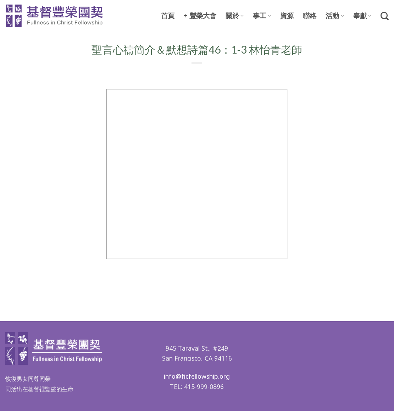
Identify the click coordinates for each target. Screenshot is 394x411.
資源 (287, 16)
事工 (262, 16)
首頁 (167, 16)
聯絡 (309, 16)
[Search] (385, 15)
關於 (235, 16)
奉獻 (362, 16)
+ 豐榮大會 (200, 16)
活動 (335, 16)
